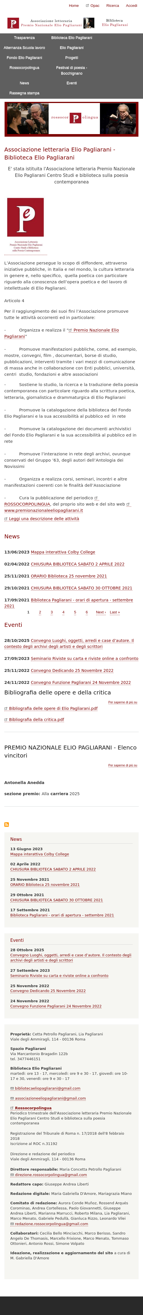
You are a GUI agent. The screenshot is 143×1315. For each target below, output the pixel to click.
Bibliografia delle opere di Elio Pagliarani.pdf (51, 708)
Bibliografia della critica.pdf (34, 719)
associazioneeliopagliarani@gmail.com (48, 1098)
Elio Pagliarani (72, 47)
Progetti (71, 57)
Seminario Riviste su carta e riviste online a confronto (84, 658)
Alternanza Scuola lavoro (24, 47)
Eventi (72, 83)
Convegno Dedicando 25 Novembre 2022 (72, 670)
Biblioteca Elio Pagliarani (71, 37)
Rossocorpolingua (24, 67)
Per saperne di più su (122, 702)
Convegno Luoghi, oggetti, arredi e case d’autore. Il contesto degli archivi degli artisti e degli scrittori (70, 957)
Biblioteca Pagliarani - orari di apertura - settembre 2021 (62, 915)
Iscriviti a (6, 825)
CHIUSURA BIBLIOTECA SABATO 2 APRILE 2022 (77, 564)
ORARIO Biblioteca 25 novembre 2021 (69, 576)
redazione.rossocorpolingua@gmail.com (49, 1224)
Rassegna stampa (24, 93)
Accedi (131, 5)
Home (74, 5)
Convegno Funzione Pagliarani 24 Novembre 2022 (81, 682)
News (24, 83)
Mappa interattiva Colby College (63, 552)
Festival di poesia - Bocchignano (71, 70)
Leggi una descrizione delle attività (41, 518)
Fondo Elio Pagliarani (24, 57)
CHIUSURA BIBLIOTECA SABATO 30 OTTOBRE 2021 (81, 588)
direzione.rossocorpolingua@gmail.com (48, 1175)
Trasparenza (24, 37)
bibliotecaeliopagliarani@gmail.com (45, 1088)
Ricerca (112, 5)
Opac (93, 5)
